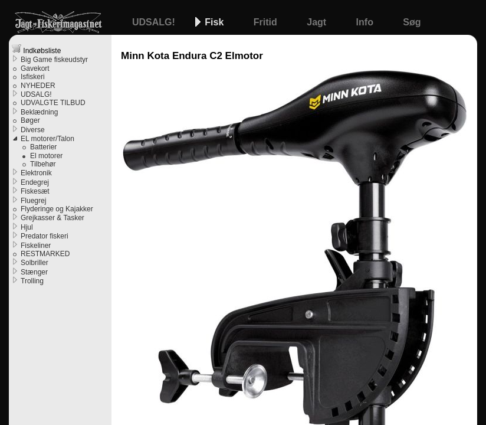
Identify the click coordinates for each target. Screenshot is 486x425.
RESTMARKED (45, 254)
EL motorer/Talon (47, 139)
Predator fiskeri (44, 236)
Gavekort (35, 68)
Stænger (34, 272)
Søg (412, 22)
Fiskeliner (36, 245)
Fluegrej (33, 201)
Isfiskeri (33, 77)
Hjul (27, 227)
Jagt (318, 22)
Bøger (30, 120)
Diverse (33, 130)
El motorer (46, 156)
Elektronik (36, 173)
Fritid (267, 22)
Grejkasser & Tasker (52, 218)
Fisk (215, 22)
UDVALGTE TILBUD (53, 103)
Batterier (43, 147)
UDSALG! (155, 22)
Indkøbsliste (36, 49)
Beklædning (39, 112)
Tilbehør (43, 164)
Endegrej (35, 182)
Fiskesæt (35, 191)
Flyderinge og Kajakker (57, 209)
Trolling (32, 281)
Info (366, 22)
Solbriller (34, 263)
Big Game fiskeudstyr (54, 59)
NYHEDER (38, 85)
